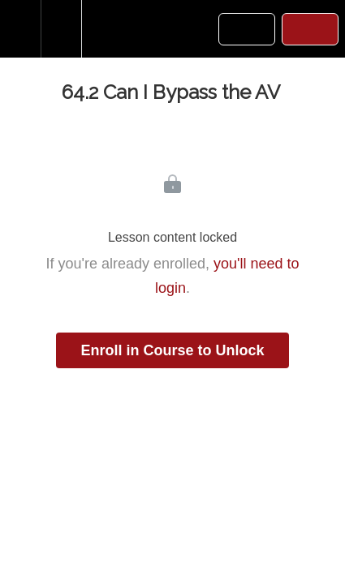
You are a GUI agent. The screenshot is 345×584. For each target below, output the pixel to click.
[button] (20, 29)
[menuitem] (61, 29)
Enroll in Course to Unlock (172, 350)
